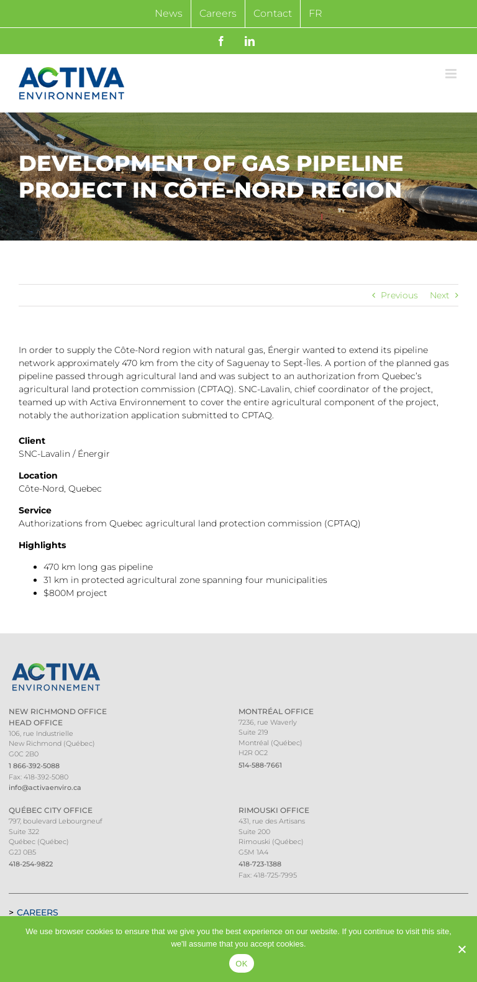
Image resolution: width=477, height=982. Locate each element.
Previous (399, 295)
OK (241, 963)
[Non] (461, 949)
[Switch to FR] (315, 13)
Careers (37, 912)
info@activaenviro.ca (45, 787)
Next (440, 295)
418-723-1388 (259, 864)
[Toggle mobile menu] (451, 73)
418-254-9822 (31, 864)
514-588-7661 (260, 765)
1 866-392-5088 (34, 765)
